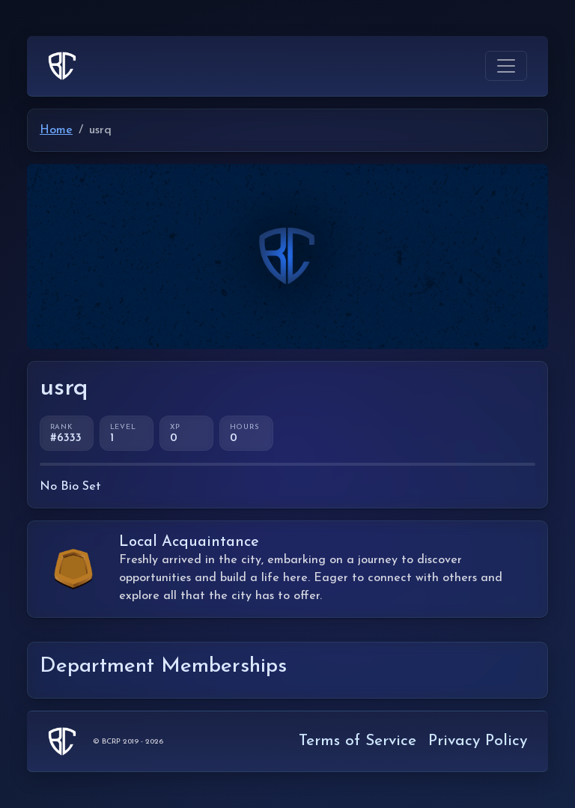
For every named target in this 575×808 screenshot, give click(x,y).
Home (56, 130)
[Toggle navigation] (506, 66)
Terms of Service (357, 741)
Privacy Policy (477, 741)
